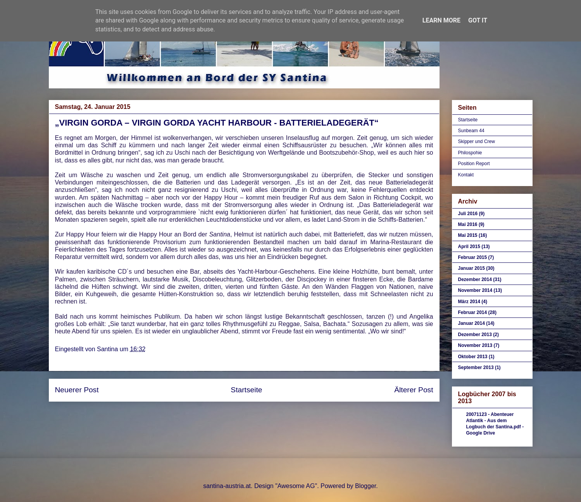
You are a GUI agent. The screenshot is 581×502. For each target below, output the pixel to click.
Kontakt (466, 175)
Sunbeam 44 (471, 130)
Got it (477, 20)
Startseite (246, 390)
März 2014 (469, 301)
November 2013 (475, 345)
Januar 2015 (471, 268)
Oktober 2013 (473, 356)
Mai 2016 (468, 224)
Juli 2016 (468, 213)
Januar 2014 (471, 323)
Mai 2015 (468, 235)
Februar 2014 (472, 312)
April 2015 (469, 246)
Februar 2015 (472, 257)
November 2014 (475, 290)
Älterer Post (413, 390)
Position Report (474, 163)
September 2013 (476, 367)
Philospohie (470, 152)
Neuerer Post (77, 390)
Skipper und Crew (476, 141)
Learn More (441, 20)
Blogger (365, 486)
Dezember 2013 (475, 334)
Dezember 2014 (475, 279)
